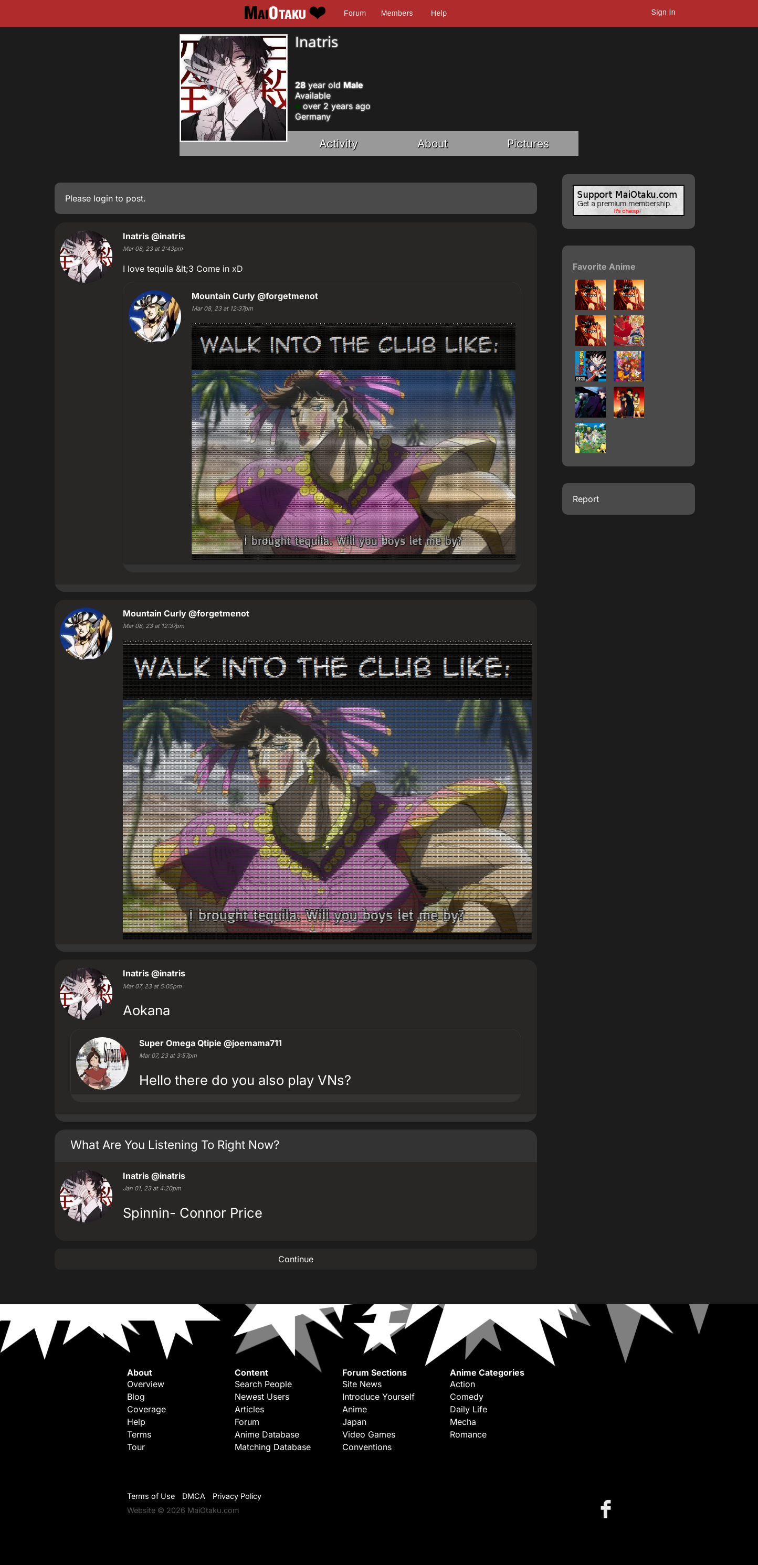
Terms (139, 1434)
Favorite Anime (604, 266)
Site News (362, 1384)
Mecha (463, 1422)
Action (462, 1384)
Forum (355, 13)
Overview (145, 1384)
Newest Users (262, 1396)
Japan (354, 1422)
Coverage (146, 1409)
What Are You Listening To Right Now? (174, 1144)
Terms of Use (151, 1496)
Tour (136, 1447)
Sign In (663, 12)
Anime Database (267, 1434)
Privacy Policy (237, 1496)
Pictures (528, 143)
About (432, 143)
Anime (354, 1409)
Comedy (466, 1396)
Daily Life (468, 1409)
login (103, 198)
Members (397, 13)
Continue (295, 1259)
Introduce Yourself (378, 1396)
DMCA (193, 1496)
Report (586, 499)
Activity (338, 143)
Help (439, 13)
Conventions (367, 1447)
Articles (249, 1409)
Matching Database (273, 1447)
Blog (136, 1396)
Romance (468, 1434)
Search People (263, 1384)
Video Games (368, 1434)
